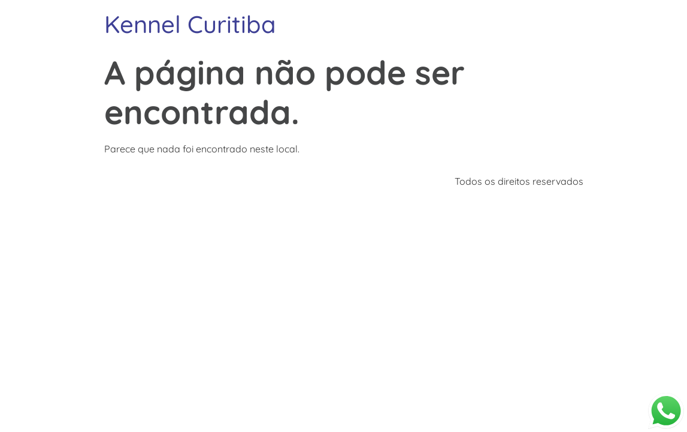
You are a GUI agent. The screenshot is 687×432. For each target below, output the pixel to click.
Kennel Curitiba (190, 24)
